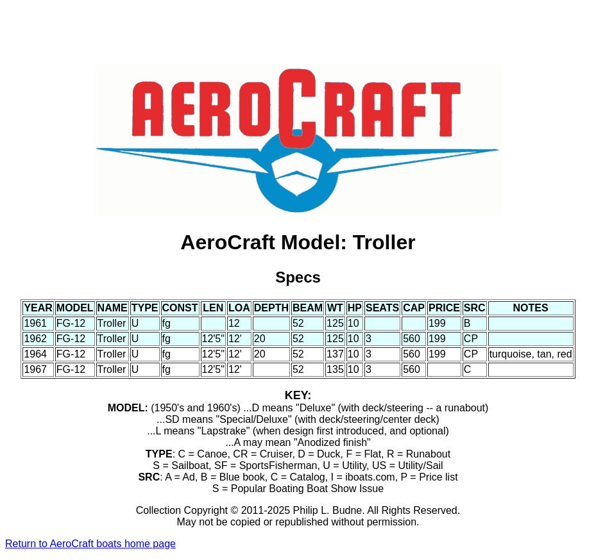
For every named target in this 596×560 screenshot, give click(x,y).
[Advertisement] (298, 34)
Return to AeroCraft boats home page (90, 543)
